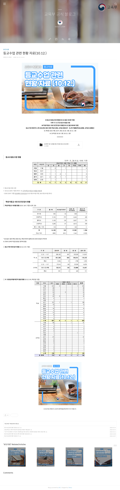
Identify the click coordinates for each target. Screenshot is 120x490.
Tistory (70, 487)
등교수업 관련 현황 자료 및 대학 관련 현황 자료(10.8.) (17, 434)
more (115, 445)
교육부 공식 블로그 (60, 14)
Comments (8, 473)
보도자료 (6, 50)
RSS (63, 39)
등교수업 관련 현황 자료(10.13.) (12, 427)
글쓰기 (50, 39)
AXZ (60, 487)
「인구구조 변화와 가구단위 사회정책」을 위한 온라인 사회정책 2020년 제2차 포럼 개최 (24, 432)
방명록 (56, 39)
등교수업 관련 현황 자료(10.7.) (11, 436)
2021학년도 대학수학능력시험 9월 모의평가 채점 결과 (17, 429)
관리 (69, 39)
